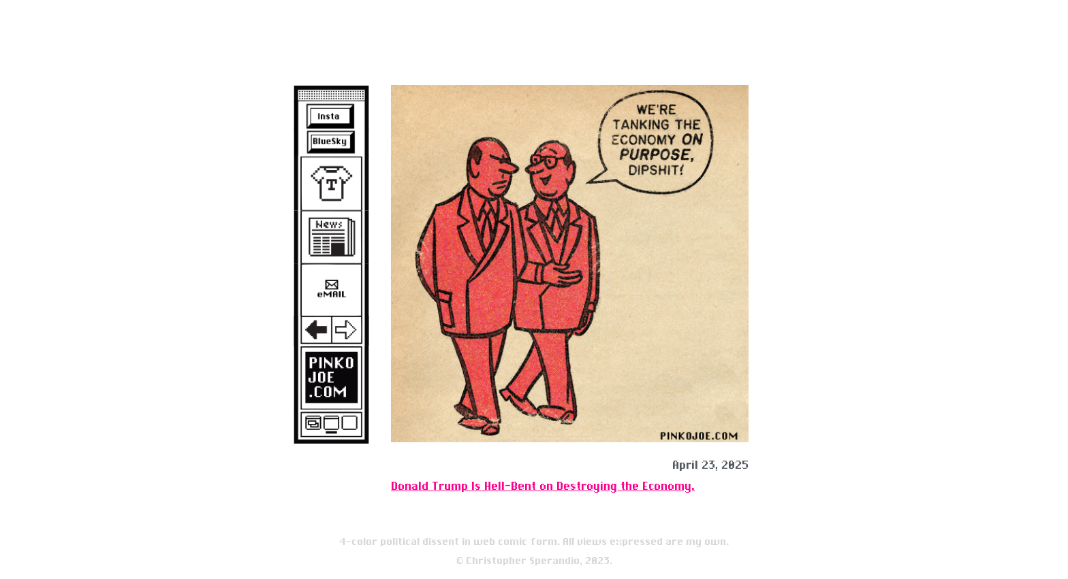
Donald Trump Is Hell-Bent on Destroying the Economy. (543, 486)
